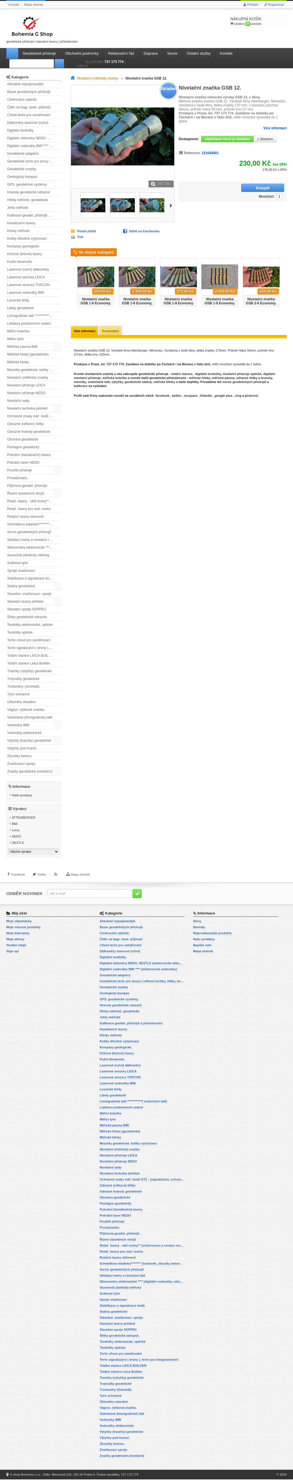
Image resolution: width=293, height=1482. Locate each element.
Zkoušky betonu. (19, 756)
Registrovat (276, 4)
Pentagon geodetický (23, 447)
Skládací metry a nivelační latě (30, 540)
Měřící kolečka (18, 331)
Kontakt (14, 4)
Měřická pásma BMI (22, 347)
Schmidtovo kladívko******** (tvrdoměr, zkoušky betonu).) (34, 524)
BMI (15, 827)
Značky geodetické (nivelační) (30, 771)
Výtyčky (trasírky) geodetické (29, 741)
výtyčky (117, 382)
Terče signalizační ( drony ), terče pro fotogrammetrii (34, 648)
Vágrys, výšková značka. (26, 710)
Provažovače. (17, 478)
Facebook (18, 881)
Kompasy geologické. (23, 246)
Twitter (41, 881)
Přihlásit (252, 4)
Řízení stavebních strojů (25, 493)
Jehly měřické (17, 208)
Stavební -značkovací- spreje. (29, 594)
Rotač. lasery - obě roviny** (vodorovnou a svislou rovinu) (34, 501)
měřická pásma (223, 378)
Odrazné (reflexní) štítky (25, 424)
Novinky (199, 929)
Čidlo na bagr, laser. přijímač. (29, 107)
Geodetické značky (21, 169)
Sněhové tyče (17, 563)
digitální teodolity (208, 374)
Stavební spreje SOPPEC (26, 609)
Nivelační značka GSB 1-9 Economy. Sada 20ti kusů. (220, 303)
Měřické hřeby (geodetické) (28, 354)
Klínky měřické (18, 231)
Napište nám (202, 947)
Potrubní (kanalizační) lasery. (29, 455)
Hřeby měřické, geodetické (27, 200)
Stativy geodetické (21, 586)
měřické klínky (164, 382)
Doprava (151, 53)
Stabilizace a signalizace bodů (30, 578)
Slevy (197, 923)
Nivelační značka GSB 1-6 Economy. (95, 301)
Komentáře (112, 331)
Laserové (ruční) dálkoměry (28, 269)
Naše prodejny (22, 795)
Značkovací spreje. (21, 764)
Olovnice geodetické (22, 439)
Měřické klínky (18, 362)
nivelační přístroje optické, (242, 374)
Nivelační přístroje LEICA (26, 385)
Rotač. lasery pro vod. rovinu (29, 509)
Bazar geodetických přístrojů (28, 92)
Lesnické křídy (18, 300)
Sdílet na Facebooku (144, 231)
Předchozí (73, 280)
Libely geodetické (20, 308)
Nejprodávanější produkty (212, 935)
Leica (15, 833)
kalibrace (81, 386)
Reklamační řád (121, 53)
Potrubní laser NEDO (23, 463)
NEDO (16, 839)
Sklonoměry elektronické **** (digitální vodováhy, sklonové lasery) (34, 547)
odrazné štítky (247, 378)
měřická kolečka (114, 378)
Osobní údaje (16, 947)
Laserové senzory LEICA (26, 277)
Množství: (231, 188)
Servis (172, 53)
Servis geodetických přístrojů (29, 532)
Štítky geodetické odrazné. (27, 617)
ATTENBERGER (23, 820)
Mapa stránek (33, 4)
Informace (21, 786)
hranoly (266, 378)
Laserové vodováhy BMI (25, 293)
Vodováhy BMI (18, 725)
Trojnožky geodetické (23, 679)
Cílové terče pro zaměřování (28, 115)
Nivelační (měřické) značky (27, 378)
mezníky (80, 382)
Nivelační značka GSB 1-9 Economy (178, 301)
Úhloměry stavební (21, 702)
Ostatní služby (198, 53)
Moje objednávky (19, 923)
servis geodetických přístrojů (244, 382)
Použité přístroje (19, 470)
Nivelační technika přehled (27, 408)
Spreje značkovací (21, 571)
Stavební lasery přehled (25, 602)
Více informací (275, 128)
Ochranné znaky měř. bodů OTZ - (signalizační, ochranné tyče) (34, 416)
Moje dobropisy (17, 935)
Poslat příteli (86, 231)
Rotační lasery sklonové (25, 517)
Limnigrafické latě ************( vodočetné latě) (34, 316)
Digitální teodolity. (20, 130)
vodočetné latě (99, 382)
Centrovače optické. (22, 100)
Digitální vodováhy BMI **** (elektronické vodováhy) (34, 146)
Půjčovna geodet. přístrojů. (27, 486)
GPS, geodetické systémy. (27, 184)
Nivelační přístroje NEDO (26, 393)
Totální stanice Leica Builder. (29, 663)
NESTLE (18, 846)
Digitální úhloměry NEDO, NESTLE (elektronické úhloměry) (34, 138)
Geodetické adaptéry (23, 154)
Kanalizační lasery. (21, 223)
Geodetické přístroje (39, 53)
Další (171, 205)
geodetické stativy (138, 382)
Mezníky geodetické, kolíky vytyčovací (34, 370)
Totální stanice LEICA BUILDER (31, 656)
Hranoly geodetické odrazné (28, 192)
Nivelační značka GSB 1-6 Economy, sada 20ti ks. (137, 303)
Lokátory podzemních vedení (29, 324)
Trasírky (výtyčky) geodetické (29, 671)
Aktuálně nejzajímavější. (25, 84)
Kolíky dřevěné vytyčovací (27, 239)
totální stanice (181, 374)
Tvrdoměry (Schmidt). (23, 687)
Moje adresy (15, 941)
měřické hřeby (199, 378)
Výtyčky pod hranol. (22, 748)
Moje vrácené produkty (23, 929)
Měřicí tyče (15, 339)
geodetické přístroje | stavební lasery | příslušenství (42, 28)
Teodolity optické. (20, 632)
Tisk (80, 237)
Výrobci (20, 812)
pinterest (251, 396)
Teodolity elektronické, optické (30, 625)
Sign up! (12, 953)
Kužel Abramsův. (20, 262)
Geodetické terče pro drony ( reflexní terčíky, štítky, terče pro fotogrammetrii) (34, 161)
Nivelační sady (18, 401)
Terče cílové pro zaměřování (28, 640)
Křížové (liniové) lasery (24, 254)
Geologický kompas (22, 177)
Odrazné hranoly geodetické (28, 432)
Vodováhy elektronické (24, 733)
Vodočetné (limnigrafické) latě (29, 717)
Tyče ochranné (18, 694)
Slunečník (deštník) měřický (28, 555)
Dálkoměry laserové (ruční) (27, 123)
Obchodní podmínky (81, 53)
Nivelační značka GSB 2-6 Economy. (261, 301)
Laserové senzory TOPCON (28, 285)
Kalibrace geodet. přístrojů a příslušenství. (34, 215)
